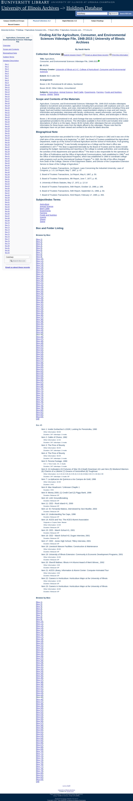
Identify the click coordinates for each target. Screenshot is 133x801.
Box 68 (7, 218)
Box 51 (7, 179)
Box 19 (7, 105)
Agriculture (53, 92)
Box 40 (7, 154)
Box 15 (7, 96)
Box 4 (7, 71)
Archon (64, 799)
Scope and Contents (11, 49)
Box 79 (7, 243)
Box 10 (7, 85)
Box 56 (7, 190)
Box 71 (7, 225)
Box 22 (7, 112)
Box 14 (7, 94)
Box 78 (7, 241)
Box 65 (7, 211)
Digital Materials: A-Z (69, 21)
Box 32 (7, 135)
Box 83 (7, 252)
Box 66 (7, 213)
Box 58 (7, 195)
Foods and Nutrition (113, 92)
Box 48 (7, 172)
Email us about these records (17, 267)
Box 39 (7, 151)
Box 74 (7, 232)
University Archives (8, 30)
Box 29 (7, 128)
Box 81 (7, 248)
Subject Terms (8, 57)
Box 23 (7, 115)
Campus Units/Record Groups (14, 21)
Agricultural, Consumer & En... (36, 30)
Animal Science (66, 92)
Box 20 (7, 108)
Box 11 (7, 87)
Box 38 (7, 149)
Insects (43, 94)
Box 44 (7, 163)
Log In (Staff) (66, 786)
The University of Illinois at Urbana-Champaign (72, 800)
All (37, 419)
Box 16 (7, 98)
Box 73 (7, 229)
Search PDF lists (125, 13)
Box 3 (7, 69)
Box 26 (7, 121)
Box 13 (7, 92)
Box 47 (7, 170)
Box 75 (7, 234)
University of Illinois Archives (30, 8)
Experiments (90, 92)
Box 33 (7, 138)
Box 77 (7, 239)
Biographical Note (10, 53)
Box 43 (7, 161)
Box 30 (7, 131)
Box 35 (7, 142)
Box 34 (7, 140)
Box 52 (7, 181)
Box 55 (7, 188)
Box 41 (7, 156)
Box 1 (7, 64)
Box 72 (7, 227)
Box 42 (7, 158)
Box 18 (7, 103)
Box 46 (7, 167)
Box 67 (7, 216)
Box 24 (7, 117)
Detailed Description (11, 61)
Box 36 (7, 144)
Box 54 (7, 186)
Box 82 (7, 250)
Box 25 (7, 119)
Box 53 (7, 184)
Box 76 (7, 236)
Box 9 (7, 82)
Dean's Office (54, 30)
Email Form (70, 791)
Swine (56, 94)
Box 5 (7, 73)
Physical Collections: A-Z (41, 21)
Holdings (20, 30)
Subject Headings (97, 21)
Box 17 (7, 101)
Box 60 (7, 200)
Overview (6, 45)
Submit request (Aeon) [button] (71, 55)
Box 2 (7, 66)
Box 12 (7, 89)
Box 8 (7, 80)
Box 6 (7, 76)
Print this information (118, 55)
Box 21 (7, 110)
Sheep (50, 94)
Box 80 (7, 246)
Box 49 (7, 174)
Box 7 (7, 78)
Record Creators (14, 24)
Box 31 (7, 133)
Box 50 (7, 177)
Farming (100, 92)
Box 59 (7, 197)
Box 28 (7, 126)
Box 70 (7, 223)
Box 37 (7, 147)
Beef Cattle (78, 92)
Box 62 (7, 204)
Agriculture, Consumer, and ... (72, 30)
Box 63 (7, 207)
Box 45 (7, 165)
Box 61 (7, 202)
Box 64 (7, 209)
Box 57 (7, 193)
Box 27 (7, 124)
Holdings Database (84, 8)
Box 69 (7, 220)
